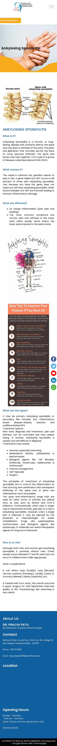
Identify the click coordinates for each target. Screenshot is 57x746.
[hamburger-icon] (51, 7)
